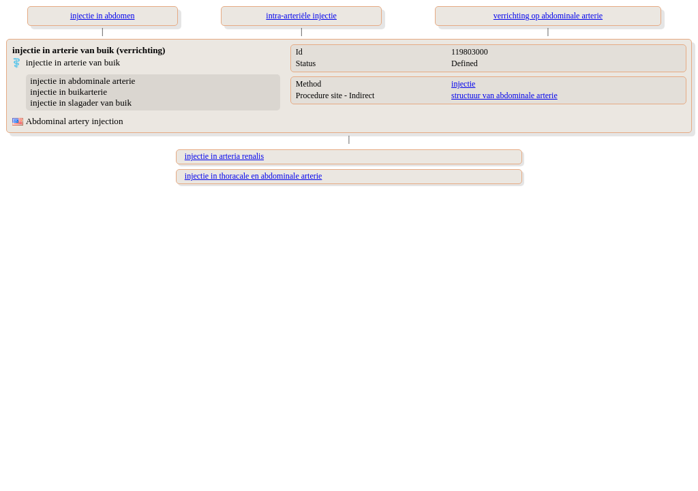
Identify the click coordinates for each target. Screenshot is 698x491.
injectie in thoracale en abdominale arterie (253, 176)
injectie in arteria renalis (224, 156)
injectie (463, 84)
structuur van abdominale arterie (504, 95)
